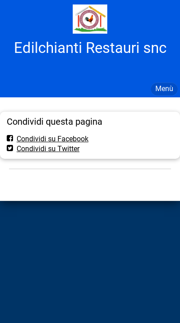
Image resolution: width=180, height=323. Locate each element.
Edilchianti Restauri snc (90, 48)
